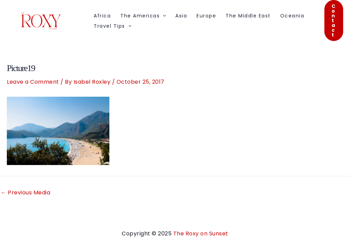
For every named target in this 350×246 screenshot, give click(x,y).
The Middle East (248, 15)
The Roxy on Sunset (200, 233)
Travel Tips (112, 26)
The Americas (143, 16)
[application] (163, 16)
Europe (206, 15)
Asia (181, 15)
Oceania (292, 15)
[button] (333, 20)
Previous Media (25, 192)
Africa (102, 15)
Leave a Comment (33, 82)
